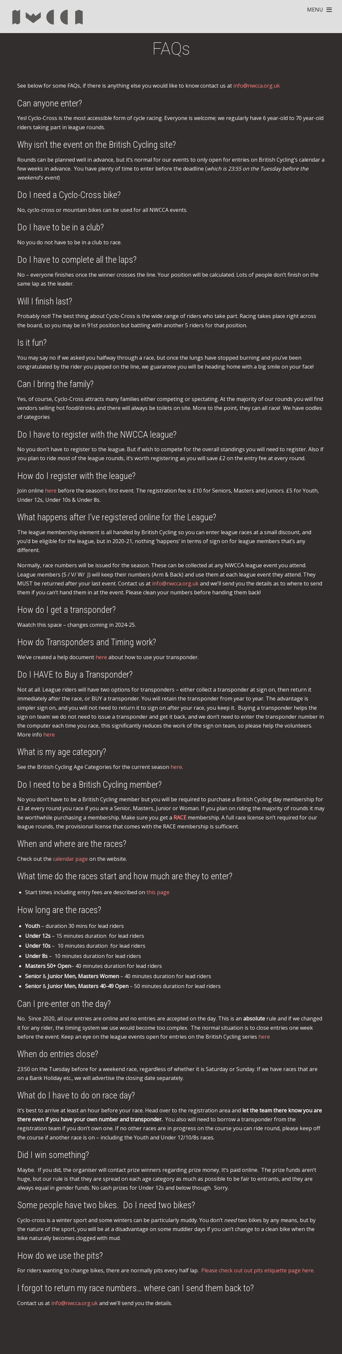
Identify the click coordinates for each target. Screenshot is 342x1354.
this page (158, 892)
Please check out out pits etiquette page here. (258, 1270)
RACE (179, 817)
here (51, 490)
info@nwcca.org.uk (256, 85)
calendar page (70, 858)
